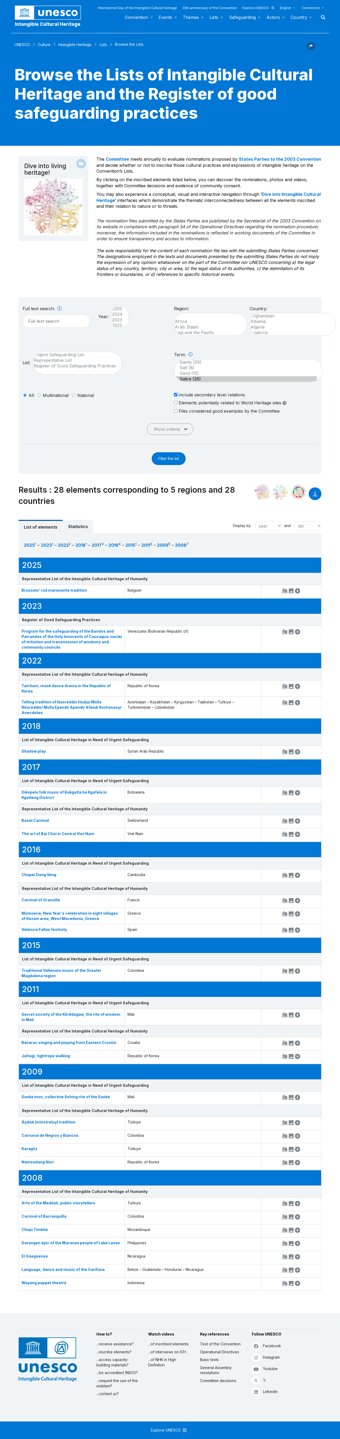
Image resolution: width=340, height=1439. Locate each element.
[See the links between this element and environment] (280, 492)
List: (26, 362)
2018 (80, 545)
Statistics (78, 526)
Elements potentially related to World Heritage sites (230, 402)
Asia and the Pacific (207, 332)
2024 (117, 314)
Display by (242, 526)
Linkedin (265, 1392)
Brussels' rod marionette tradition (54, 590)
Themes (191, 17)
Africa (207, 321)
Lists (214, 17)
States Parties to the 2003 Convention (280, 159)
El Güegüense (35, 1256)
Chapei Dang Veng (39, 874)
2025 (117, 309)
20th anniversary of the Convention (209, 8)
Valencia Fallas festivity (44, 929)
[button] (311, 48)
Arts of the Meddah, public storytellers (58, 1203)
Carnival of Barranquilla (44, 1216)
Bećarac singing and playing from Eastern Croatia (69, 1042)
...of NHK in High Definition (162, 1362)
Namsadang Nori (38, 1162)
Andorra (290, 332)
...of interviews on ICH (167, 1352)
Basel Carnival (35, 820)
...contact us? (107, 1393)
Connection (311, 8)
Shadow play (34, 751)
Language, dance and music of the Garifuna (63, 1269)
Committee (117, 159)
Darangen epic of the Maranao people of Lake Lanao (71, 1243)
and (287, 526)
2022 (117, 325)
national (85, 395)
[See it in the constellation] (262, 492)
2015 (130, 545)
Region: (181, 308)
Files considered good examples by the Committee (227, 410)
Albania (290, 321)
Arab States (207, 327)
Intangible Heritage (75, 44)
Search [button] (321, 17)
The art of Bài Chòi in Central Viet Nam (58, 833)
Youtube (265, 1369)
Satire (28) (245, 379)
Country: (258, 308)
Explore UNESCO (258, 8)
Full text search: (42, 308)
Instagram (266, 1357)
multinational (56, 395)
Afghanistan (290, 316)
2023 (117, 320)
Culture (44, 44)
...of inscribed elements (168, 1344)
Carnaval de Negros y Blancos (50, 1135)
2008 (180, 545)
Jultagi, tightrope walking (46, 1056)
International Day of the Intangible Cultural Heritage (137, 8)
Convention (136, 17)
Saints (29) (245, 362)
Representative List (74, 360)
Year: (103, 316)
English (285, 8)
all (31, 395)
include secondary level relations (209, 394)
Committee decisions (218, 1380)
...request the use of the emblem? (117, 1383)
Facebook (266, 1346)
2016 (113, 545)
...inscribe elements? (113, 1352)
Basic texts (209, 1359)
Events (165, 17)
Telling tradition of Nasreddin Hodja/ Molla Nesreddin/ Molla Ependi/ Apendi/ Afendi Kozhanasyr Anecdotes (72, 707)
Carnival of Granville (41, 900)
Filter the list (168, 458)
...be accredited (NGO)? (117, 1372)
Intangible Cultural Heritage (47, 24)
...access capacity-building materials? (112, 1362)
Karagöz (29, 1148)
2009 (162, 545)
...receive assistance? (115, 1344)
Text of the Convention (220, 1344)
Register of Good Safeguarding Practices (74, 366)
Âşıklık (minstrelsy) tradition (48, 1122)
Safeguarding (242, 17)
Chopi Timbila (35, 1229)
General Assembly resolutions (216, 1370)
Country (299, 17)
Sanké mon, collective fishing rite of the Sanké (66, 1096)
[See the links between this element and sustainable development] (299, 492)
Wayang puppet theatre (44, 1282)
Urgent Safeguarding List (74, 355)
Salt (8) (245, 368)
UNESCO (22, 44)
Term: (183, 354)
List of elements (40, 527)
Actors (273, 17)
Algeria (290, 327)
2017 (96, 545)
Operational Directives (219, 1352)
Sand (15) (245, 373)
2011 (145, 545)
